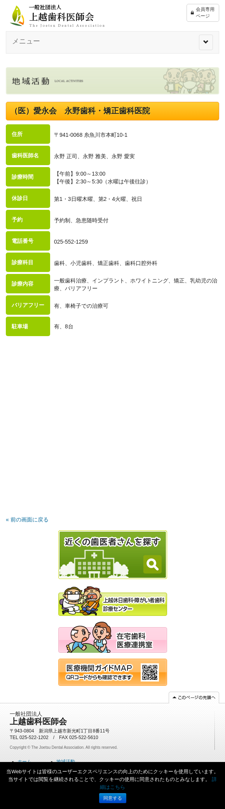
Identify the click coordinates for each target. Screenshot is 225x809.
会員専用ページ (203, 12)
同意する (112, 798)
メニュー (26, 41)
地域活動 (65, 761)
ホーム (24, 761)
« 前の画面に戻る (27, 519)
